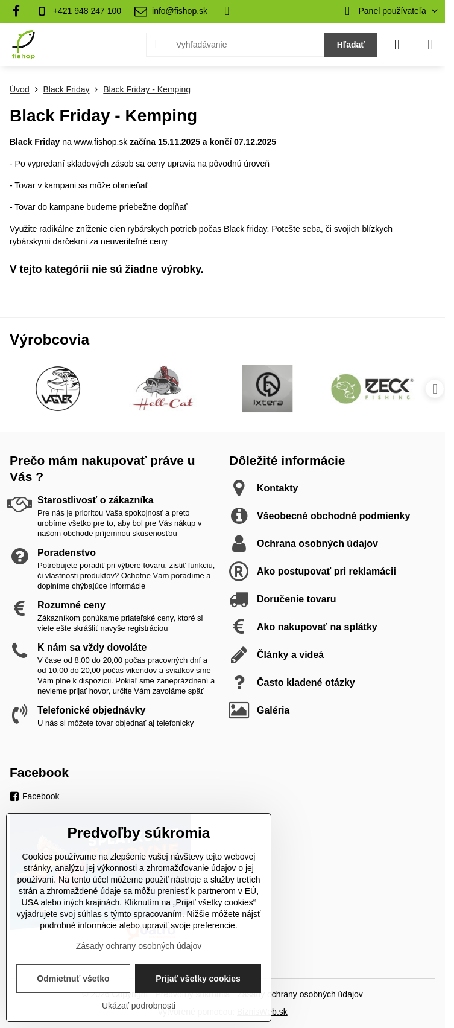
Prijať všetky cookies (198, 978)
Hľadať (351, 44)
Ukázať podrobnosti (138, 1005)
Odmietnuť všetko (73, 978)
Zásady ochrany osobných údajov (300, 994)
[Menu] (430, 45)
